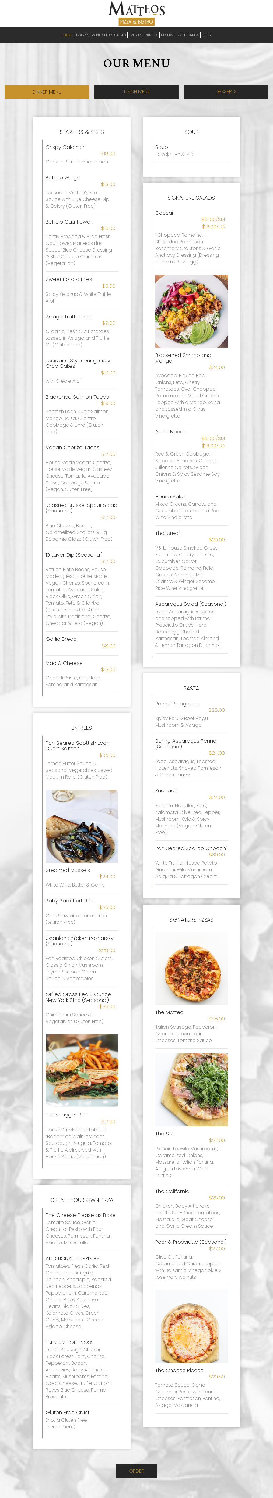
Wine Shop (102, 35)
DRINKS (82, 35)
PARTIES (151, 35)
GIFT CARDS (188, 35)
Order (136, 1472)
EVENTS (135, 35)
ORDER (120, 35)
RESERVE (168, 35)
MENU (68, 35)
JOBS (206, 35)
